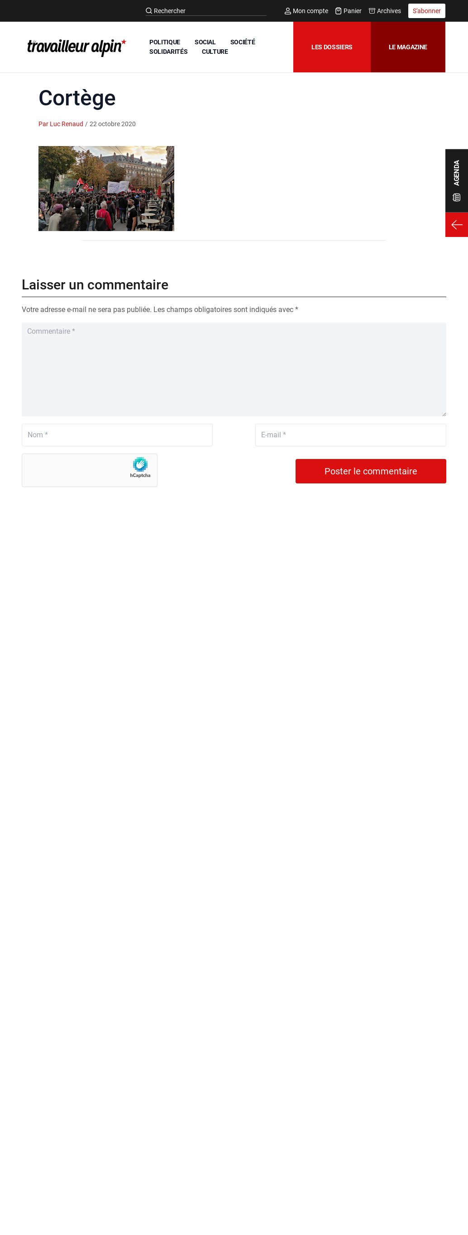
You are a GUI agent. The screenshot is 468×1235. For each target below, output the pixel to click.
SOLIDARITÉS (168, 51)
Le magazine (408, 47)
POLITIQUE (164, 42)
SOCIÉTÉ (242, 42)
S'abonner (427, 10)
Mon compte (306, 10)
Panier (348, 10)
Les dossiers (332, 47)
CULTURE (215, 51)
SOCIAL (205, 42)
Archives (385, 10)
